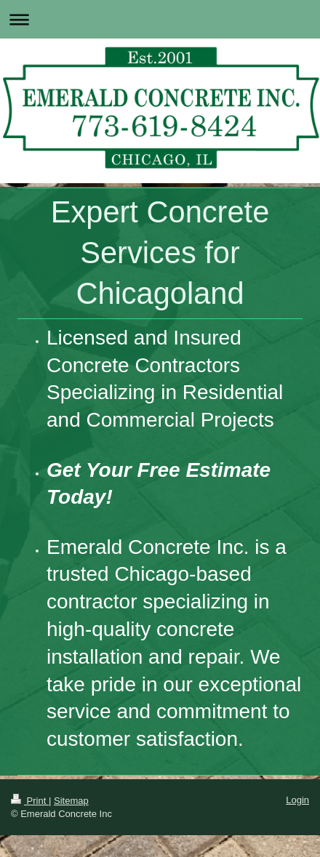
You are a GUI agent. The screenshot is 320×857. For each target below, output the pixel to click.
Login (297, 799)
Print (30, 800)
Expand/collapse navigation (160, 19)
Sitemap (71, 800)
